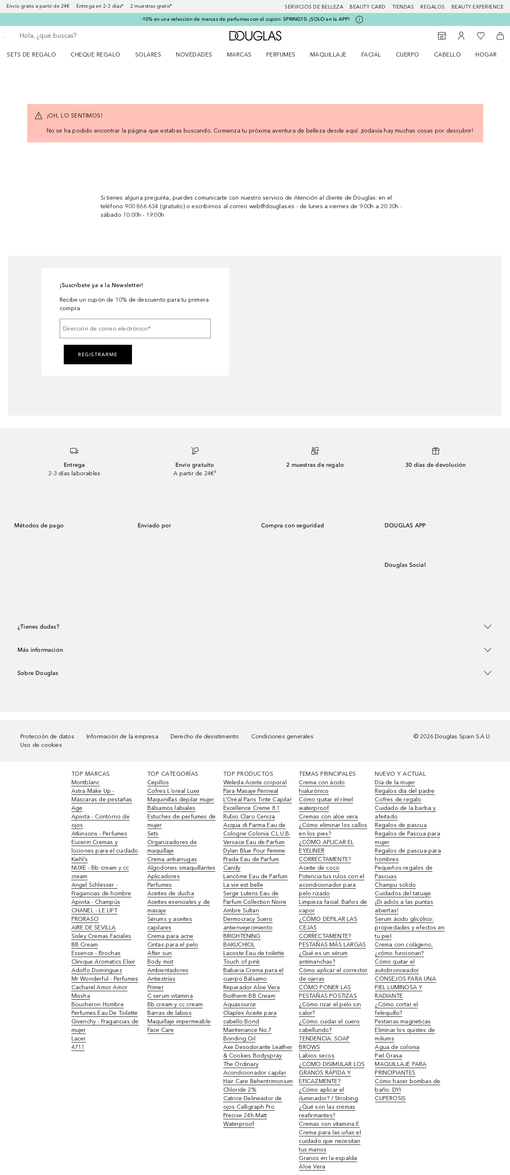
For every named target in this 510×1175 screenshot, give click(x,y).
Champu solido (395, 884)
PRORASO (85, 919)
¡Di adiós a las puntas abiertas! (404, 906)
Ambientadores (168, 970)
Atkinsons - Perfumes (99, 833)
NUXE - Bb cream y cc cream (100, 872)
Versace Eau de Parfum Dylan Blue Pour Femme (254, 846)
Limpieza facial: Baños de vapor (333, 906)
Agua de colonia (397, 1047)
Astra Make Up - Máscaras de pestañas (101, 795)
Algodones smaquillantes (181, 867)
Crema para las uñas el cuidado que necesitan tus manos (330, 1141)
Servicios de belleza (314, 7)
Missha (80, 995)
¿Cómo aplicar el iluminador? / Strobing (328, 1094)
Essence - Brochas (96, 953)
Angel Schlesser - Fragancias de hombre (101, 889)
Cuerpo (407, 54)
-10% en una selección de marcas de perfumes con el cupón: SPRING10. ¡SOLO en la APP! (245, 19)
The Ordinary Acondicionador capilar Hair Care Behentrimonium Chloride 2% (258, 1077)
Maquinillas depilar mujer (180, 799)
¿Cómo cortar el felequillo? (396, 1008)
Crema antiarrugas (172, 859)
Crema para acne (170, 936)
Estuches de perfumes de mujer (181, 821)
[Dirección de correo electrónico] (135, 328)
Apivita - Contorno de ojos (100, 821)
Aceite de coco (319, 867)
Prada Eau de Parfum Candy (251, 863)
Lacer (78, 1038)
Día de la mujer (395, 782)
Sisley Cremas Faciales (101, 936)
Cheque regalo (96, 54)
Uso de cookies (41, 745)
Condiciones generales (282, 736)
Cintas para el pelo (173, 944)
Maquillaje (328, 54)
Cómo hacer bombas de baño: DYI (407, 1085)
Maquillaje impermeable (179, 1021)
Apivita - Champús (95, 902)
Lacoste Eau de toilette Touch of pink (254, 957)
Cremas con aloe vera (328, 816)
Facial (371, 54)
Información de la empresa (122, 736)
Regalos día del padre (404, 791)
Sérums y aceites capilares (169, 923)
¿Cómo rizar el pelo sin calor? (330, 1008)
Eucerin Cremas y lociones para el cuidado (104, 846)
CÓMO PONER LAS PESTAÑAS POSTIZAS (328, 991)
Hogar (486, 54)
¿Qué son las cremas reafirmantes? (327, 1111)
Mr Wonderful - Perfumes (104, 978)
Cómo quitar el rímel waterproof (326, 804)
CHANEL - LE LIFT (94, 910)
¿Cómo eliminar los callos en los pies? (333, 829)
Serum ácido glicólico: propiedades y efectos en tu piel (410, 928)
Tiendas (403, 7)
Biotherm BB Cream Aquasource (249, 1000)
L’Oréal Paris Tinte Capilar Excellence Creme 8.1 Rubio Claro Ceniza (257, 808)
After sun (159, 953)
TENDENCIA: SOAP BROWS (324, 1043)
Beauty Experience (478, 7)
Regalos (432, 7)
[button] (255, 626)
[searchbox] (77, 36)
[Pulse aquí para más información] (359, 19)
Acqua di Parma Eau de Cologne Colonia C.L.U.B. (257, 829)
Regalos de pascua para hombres (408, 855)
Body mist (160, 961)
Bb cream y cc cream (175, 1004)
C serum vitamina (170, 995)
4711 (78, 1047)
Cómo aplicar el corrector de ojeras (333, 974)
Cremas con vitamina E (329, 1124)
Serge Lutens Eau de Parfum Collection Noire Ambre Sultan (255, 902)
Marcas (239, 54)
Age (77, 808)
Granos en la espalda (328, 1158)
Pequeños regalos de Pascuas (403, 872)
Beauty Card (368, 7)
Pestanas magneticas (403, 1021)
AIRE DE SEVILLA (93, 927)
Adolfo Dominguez (96, 970)
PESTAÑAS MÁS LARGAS (332, 944)
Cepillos (158, 782)
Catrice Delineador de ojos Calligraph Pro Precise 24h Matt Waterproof (252, 1111)
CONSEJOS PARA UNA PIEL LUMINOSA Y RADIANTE (405, 987)
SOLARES (148, 54)
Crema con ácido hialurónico (322, 786)
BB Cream (84, 944)
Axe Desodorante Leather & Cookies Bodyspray (258, 1051)
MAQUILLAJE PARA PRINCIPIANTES (400, 1068)
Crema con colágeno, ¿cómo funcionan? (404, 949)
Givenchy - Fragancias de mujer (105, 1026)
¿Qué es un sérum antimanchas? (323, 957)
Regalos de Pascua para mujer (407, 838)
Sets (153, 833)
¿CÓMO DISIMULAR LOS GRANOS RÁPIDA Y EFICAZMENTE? (332, 1073)
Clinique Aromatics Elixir (103, 961)
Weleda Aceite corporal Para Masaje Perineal (255, 786)
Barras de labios (169, 1013)
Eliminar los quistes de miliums (405, 1034)
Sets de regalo (31, 54)
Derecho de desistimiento (205, 736)
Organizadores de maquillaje (172, 846)
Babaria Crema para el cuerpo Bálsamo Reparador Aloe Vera (253, 979)
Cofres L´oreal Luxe (173, 791)
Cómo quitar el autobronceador (397, 966)
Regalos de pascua (400, 825)
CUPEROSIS (390, 1098)
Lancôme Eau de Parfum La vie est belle (255, 880)
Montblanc (85, 782)
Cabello (447, 54)
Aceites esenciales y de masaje (178, 906)
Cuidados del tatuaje (403, 893)
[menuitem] (37, 54)
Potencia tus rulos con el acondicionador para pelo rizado (331, 885)
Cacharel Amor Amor (99, 987)
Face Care (160, 1030)
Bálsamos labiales (171, 808)
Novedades (194, 54)
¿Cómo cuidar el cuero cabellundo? (329, 1026)
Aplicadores (163, 876)
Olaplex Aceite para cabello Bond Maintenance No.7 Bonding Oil (250, 1026)
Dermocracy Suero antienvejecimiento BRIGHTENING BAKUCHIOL (248, 932)
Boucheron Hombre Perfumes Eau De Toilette (104, 1008)
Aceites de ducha (170, 893)
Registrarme (98, 354)
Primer (155, 987)
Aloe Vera (312, 1166)
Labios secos (316, 1055)
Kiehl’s (79, 859)
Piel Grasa (388, 1055)
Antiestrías (161, 978)
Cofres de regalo (398, 799)
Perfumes (281, 54)
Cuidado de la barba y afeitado (405, 812)
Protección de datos (47, 736)
